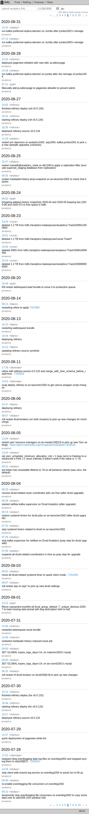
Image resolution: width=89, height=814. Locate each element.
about (82, 811)
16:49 (5, 283)
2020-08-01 (11, 597)
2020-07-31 (11, 620)
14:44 (5, 335)
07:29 (5, 537)
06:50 (5, 198)
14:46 (5, 626)
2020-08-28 (11, 53)
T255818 (19, 373)
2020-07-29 (11, 729)
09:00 (5, 648)
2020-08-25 (11, 156)
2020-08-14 (11, 298)
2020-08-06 (11, 398)
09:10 (5, 791)
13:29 (5, 138)
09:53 (5, 571)
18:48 (5, 703)
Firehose (39, 2)
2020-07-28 (11, 749)
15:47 (5, 161)
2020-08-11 (11, 361)
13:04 (5, 438)
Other (50, 2)
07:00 (5, 551)
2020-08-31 (11, 21)
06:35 (5, 175)
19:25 (5, 260)
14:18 (5, 70)
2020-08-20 (11, 278)
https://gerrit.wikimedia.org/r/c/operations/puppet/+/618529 (42, 445)
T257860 (35, 307)
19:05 (5, 104)
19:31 (5, 235)
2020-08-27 (11, 99)
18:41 (5, 116)
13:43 (5, 27)
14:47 (5, 404)
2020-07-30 (11, 686)
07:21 (5, 84)
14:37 (5, 735)
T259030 (35, 761)
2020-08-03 (11, 565)
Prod (17, 2)
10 (79, 15)
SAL (5, 2)
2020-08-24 (11, 192)
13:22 (5, 603)
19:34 (5, 221)
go (62, 8)
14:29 (5, 769)
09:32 (5, 466)
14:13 (5, 347)
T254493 (73, 575)
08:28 (5, 500)
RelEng (27, 2)
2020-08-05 (11, 433)
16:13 (5, 324)
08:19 (5, 512)
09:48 (5, 780)
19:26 (5, 246)
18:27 (5, 714)
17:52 (5, 755)
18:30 (5, 127)
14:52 (5, 381)
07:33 (5, 525)
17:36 (5, 367)
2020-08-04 (11, 483)
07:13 (5, 38)
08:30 (5, 489)
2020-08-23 (11, 215)
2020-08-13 (11, 318)
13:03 (5, 452)
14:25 (5, 59)
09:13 (5, 304)
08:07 (5, 415)
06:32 (5, 671)
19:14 (5, 692)
